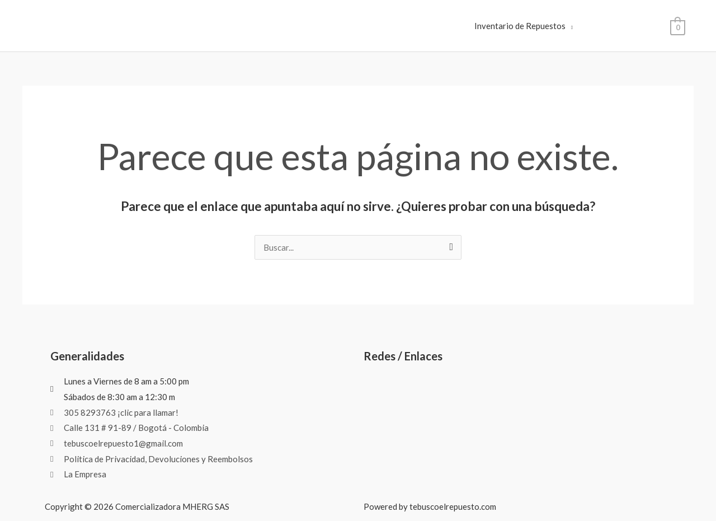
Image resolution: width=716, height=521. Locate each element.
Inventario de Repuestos (520, 26)
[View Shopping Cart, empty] (677, 26)
